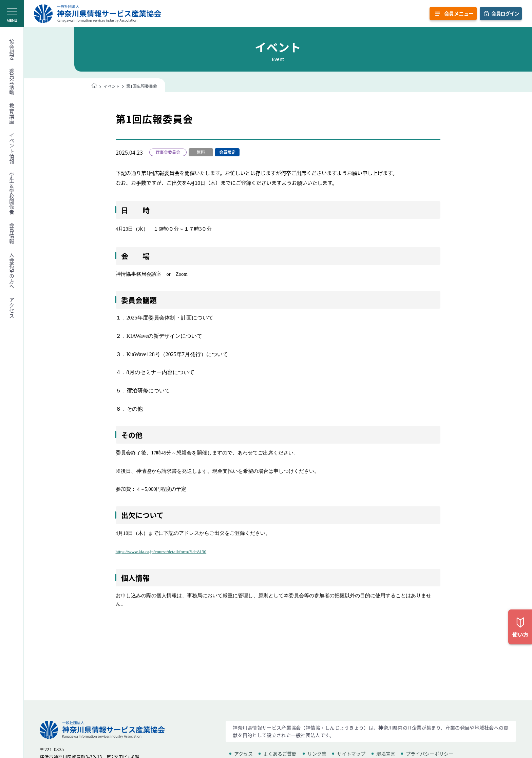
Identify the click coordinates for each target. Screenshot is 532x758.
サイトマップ (351, 753)
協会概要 (12, 49)
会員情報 (12, 233)
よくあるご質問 (280, 753)
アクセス (12, 307)
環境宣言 (385, 753)
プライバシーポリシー (429, 753)
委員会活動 (12, 82)
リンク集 (316, 753)
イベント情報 (12, 148)
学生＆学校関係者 (12, 194)
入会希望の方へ (12, 270)
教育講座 (12, 113)
